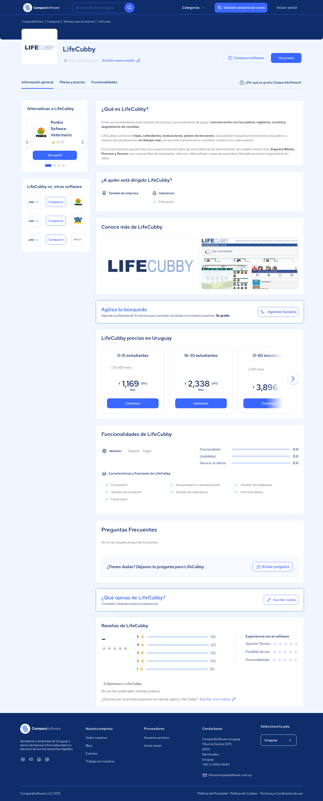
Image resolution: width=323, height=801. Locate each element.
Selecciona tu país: (275, 726)
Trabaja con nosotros (100, 761)
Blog (89, 746)
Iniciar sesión (287, 7)
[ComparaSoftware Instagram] (47, 759)
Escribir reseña (281, 599)
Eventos (91, 753)
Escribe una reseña (218, 699)
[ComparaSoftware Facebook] (39, 759)
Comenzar (201, 403)
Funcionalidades (104, 82)
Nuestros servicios (156, 738)
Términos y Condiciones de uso (281, 793)
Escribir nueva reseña (122, 60)
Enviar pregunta (272, 566)
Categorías (194, 7)
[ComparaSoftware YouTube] (31, 759)
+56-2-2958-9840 (215, 764)
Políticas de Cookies (244, 793)
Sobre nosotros (96, 738)
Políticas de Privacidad (212, 793)
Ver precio (286, 58)
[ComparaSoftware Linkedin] (23, 759)
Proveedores (154, 728)
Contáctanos (212, 728)
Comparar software (246, 58)
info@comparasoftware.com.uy (227, 775)
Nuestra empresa (99, 728)
